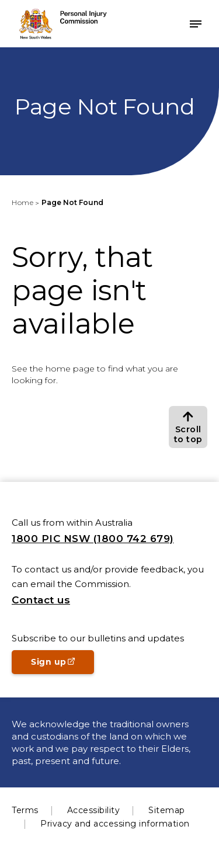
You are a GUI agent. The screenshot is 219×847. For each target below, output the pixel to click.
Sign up (62, 665)
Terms (25, 810)
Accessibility (93, 810)
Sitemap (166, 810)
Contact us (41, 600)
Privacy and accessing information (115, 823)
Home (22, 202)
